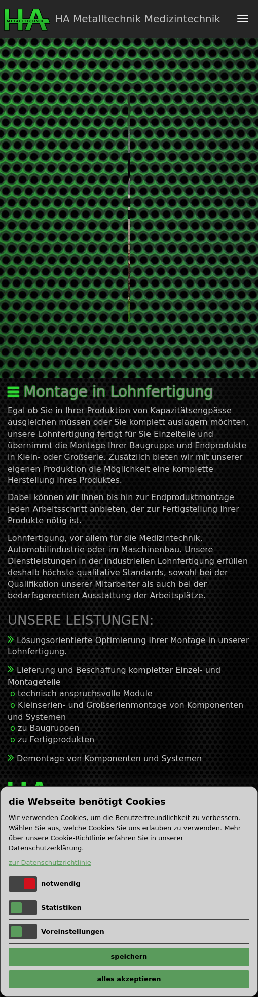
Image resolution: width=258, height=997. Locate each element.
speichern (129, 956)
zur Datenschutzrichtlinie (50, 862)
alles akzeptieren (129, 979)
